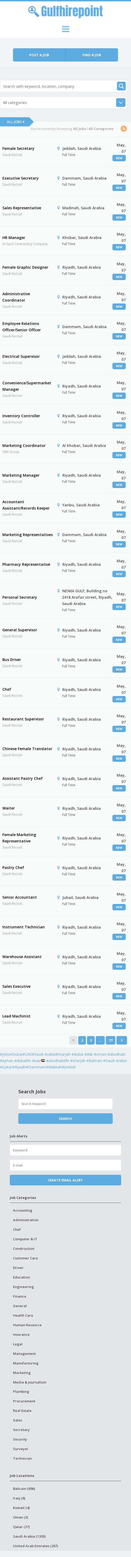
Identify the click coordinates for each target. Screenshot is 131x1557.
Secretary (21, 1429)
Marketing (22, 1372)
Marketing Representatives (27, 534)
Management (24, 1353)
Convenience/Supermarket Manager (26, 386)
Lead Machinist (16, 1016)
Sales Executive (16, 986)
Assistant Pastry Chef (22, 778)
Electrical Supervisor (21, 356)
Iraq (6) (19, 1498)
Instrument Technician (23, 926)
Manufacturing (25, 1363)
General (20, 1305)
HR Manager (13, 237)
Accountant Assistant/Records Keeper (26, 505)
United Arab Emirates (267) (35, 1545)
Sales (17, 1420)
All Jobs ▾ (15, 121)
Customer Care (25, 1258)
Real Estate (22, 1410)
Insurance (21, 1334)
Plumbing (21, 1391)
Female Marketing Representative (19, 837)
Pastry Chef (13, 867)
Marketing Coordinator (24, 445)
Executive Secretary (20, 178)
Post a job (39, 55)
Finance (19, 1296)
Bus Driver (11, 659)
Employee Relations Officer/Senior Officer (21, 326)
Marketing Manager (21, 475)
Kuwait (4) (21, 1507)
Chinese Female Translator (27, 748)
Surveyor (20, 1448)
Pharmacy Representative (26, 564)
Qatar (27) (21, 1526)
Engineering (23, 1286)
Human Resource (27, 1325)
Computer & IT (25, 1239)
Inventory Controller (21, 415)
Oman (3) (20, 1517)
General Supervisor (19, 629)
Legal (18, 1344)
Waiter (8, 808)
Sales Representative (21, 207)
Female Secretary (18, 148)
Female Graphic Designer (25, 267)
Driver (18, 1267)
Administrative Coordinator (16, 297)
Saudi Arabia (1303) (29, 1536)
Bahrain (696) (24, 1488)
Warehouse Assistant (22, 956)
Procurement (24, 1401)
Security (20, 1439)
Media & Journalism (29, 1382)
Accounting (22, 1210)
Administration (25, 1219)
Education (21, 1277)
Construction (23, 1248)
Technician (22, 1458)
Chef (6, 689)
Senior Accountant (19, 897)
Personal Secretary (19, 597)
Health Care (23, 1315)
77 (110, 1040)
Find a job (91, 55)
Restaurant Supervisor (23, 718)
